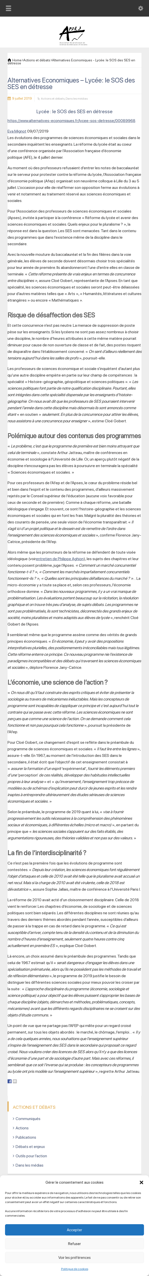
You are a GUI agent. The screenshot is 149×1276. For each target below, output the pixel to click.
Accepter (74, 1230)
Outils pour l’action (31, 1156)
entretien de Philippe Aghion (60, 558)
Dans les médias (77, 98)
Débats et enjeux (30, 1146)
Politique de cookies (74, 1269)
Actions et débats (53, 98)
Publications (26, 1137)
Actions (22, 1128)
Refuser (74, 1244)
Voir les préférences (74, 1257)
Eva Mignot (17, 131)
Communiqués (28, 1118)
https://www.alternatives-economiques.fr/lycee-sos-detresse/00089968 (71, 120)
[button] (141, 1182)
